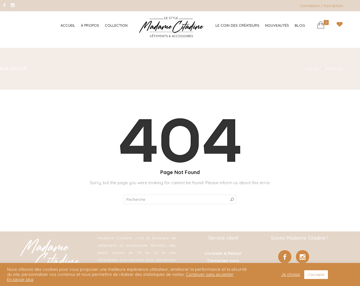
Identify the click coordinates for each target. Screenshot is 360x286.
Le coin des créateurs (237, 25)
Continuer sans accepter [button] (210, 274)
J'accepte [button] (316, 274)
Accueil (68, 25)
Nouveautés (277, 25)
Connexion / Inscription (321, 5)
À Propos (90, 25)
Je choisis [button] (290, 274)
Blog (300, 25)
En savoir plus (20, 279)
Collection (116, 25)
